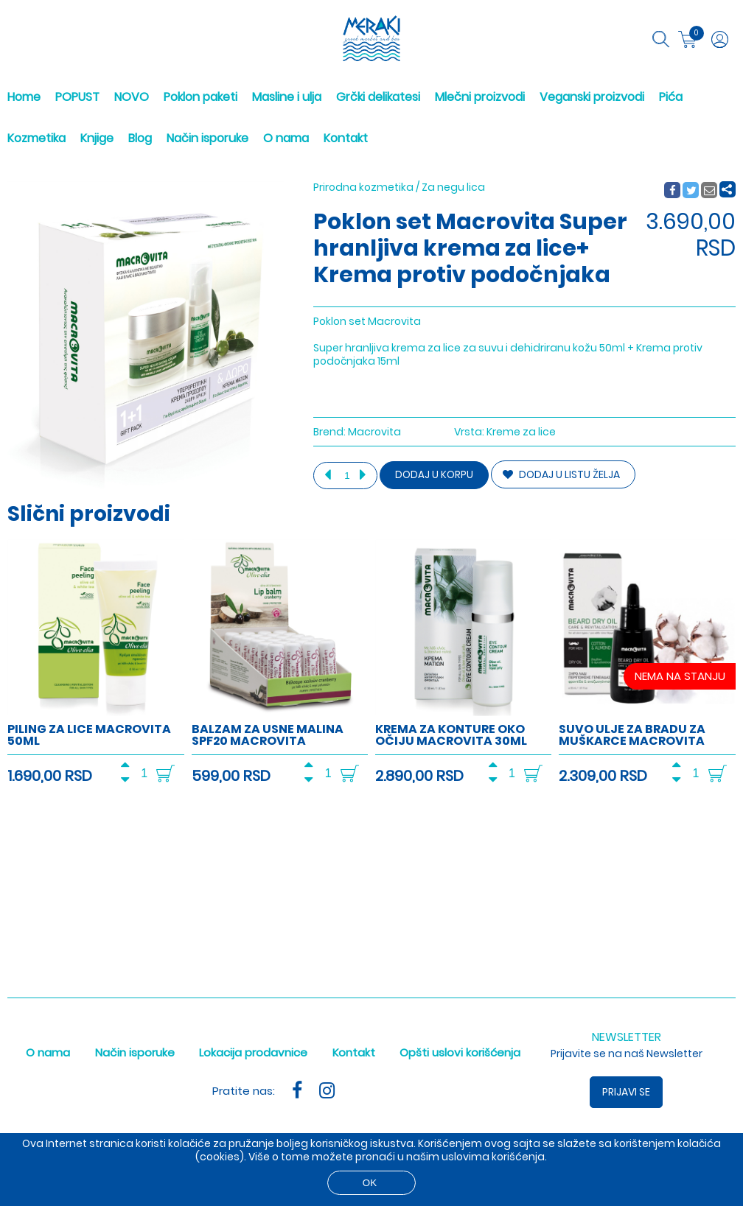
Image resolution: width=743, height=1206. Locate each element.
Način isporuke (207, 138)
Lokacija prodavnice (253, 1052)
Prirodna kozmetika (363, 187)
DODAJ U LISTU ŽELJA (561, 474)
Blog (140, 138)
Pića (671, 96)
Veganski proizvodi (592, 96)
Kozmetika (36, 138)
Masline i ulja (286, 96)
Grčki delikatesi (378, 96)
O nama (286, 138)
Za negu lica (453, 187)
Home (24, 96)
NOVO (131, 96)
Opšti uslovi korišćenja (460, 1052)
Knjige (97, 138)
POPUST (77, 96)
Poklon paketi (200, 96)
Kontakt (346, 138)
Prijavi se (626, 1091)
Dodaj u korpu (434, 475)
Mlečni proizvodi (480, 96)
